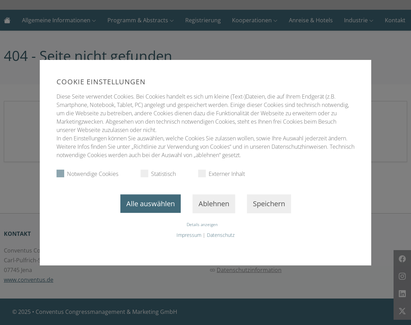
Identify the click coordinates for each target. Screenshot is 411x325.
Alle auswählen (150, 203)
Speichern (269, 203)
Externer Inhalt (221, 174)
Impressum (189, 235)
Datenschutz (220, 235)
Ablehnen (214, 203)
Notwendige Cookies (87, 174)
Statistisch (158, 174)
